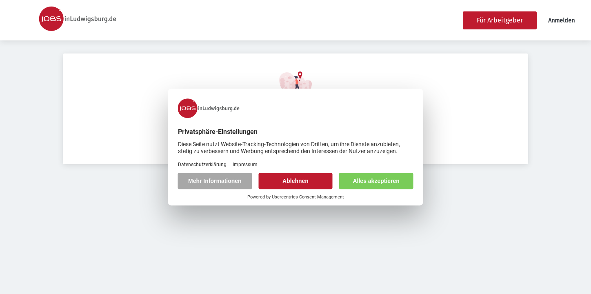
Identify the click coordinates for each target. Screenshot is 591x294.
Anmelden (561, 20)
